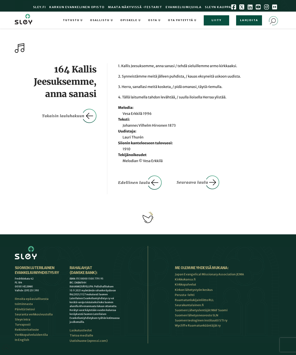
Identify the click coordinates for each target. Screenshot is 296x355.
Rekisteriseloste (27, 330)
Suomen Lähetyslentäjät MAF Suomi (201, 310)
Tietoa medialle (81, 335)
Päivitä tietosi (25, 309)
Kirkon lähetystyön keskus (194, 290)
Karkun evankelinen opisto (77, 7)
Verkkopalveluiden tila (31, 335)
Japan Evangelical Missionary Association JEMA (209, 274)
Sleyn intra (22, 319)
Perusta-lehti (184, 295)
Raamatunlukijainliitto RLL (194, 300)
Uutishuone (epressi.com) (89, 341)
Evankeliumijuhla (183, 7)
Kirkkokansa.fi (185, 279)
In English (22, 340)
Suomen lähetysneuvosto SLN (196, 315)
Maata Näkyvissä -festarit (135, 7)
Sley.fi (39, 7)
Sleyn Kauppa (218, 7)
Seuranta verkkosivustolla (34, 314)
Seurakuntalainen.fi (189, 305)
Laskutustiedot (81, 330)
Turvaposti (23, 325)
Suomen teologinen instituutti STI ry (201, 320)
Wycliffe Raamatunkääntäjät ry (198, 325)
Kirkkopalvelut (185, 284)
